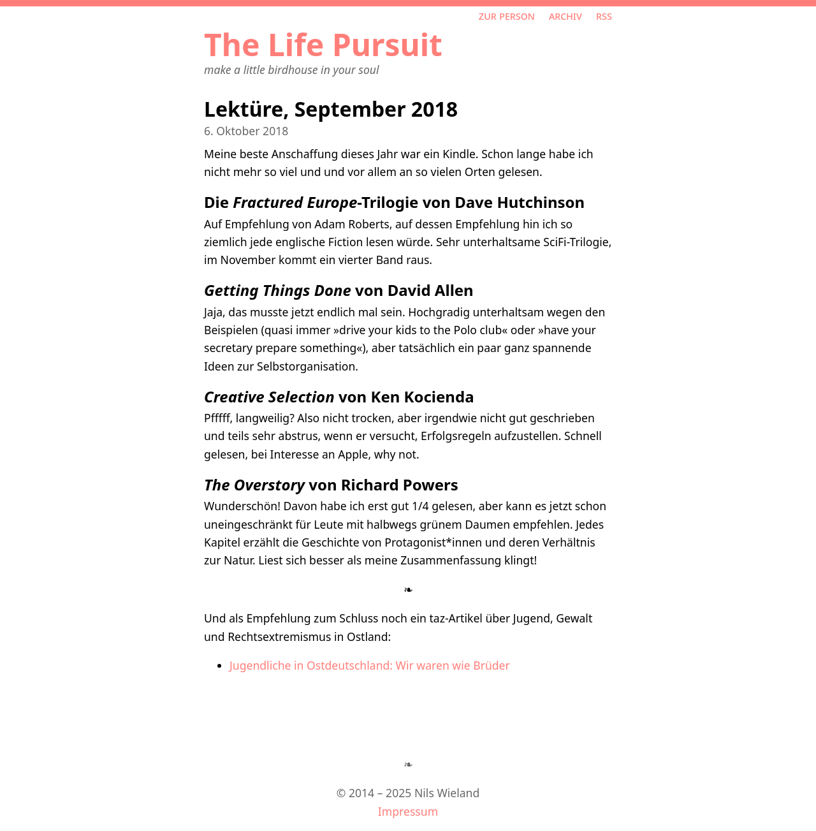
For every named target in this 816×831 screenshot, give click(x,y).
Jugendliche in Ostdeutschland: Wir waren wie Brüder (369, 665)
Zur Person (507, 15)
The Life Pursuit (323, 44)
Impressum (408, 811)
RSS (604, 15)
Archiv (565, 15)
